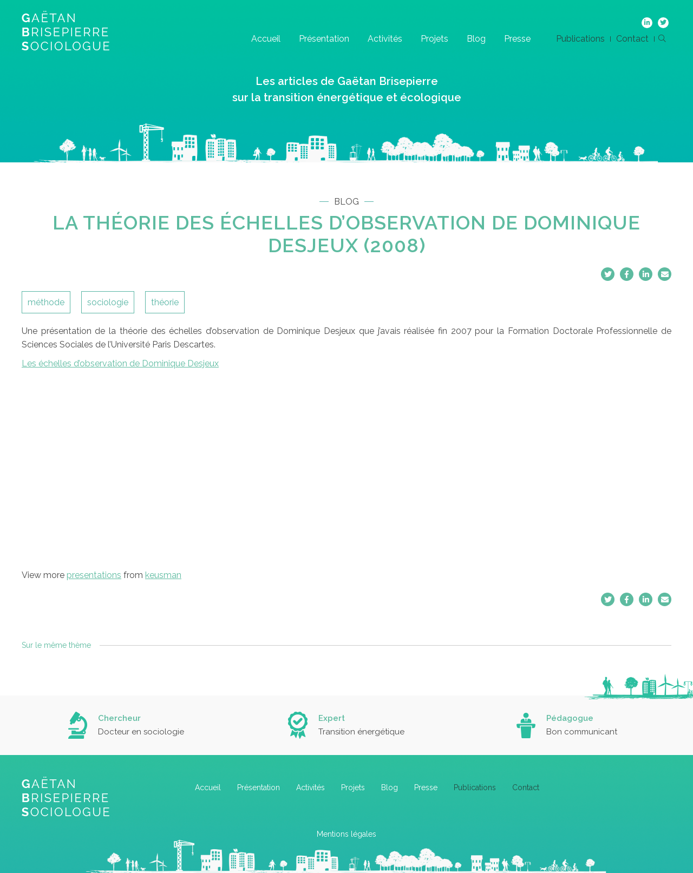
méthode (46, 302)
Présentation (324, 39)
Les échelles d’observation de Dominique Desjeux (120, 363)
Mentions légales (346, 834)
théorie (165, 302)
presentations (94, 575)
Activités (385, 39)
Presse (517, 39)
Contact (632, 39)
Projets (434, 39)
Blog (476, 39)
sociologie (107, 302)
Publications (580, 39)
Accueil (265, 39)
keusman (163, 575)
